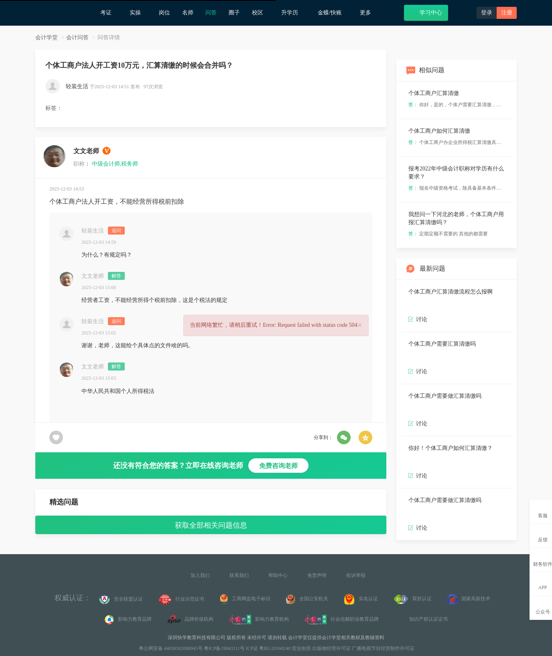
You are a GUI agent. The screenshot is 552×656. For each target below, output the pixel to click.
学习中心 (426, 12)
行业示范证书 (181, 599)
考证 (109, 13)
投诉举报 (355, 575)
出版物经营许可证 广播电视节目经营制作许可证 (363, 648)
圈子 (234, 13)
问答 (211, 13)
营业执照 (301, 648)
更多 (368, 13)
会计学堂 (46, 37)
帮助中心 (278, 575)
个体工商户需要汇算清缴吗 (442, 344)
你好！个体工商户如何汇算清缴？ (450, 448)
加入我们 (200, 575)
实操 (138, 13)
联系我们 (239, 575)
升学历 (293, 12)
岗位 (164, 13)
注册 (506, 13)
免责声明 (317, 575)
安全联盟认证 (121, 599)
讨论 (417, 371)
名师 (187, 13)
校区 (260, 13)
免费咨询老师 (278, 465)
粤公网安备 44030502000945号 (170, 648)
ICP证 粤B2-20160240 (268, 648)
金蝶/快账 (333, 13)
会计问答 (77, 37)
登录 (486, 13)
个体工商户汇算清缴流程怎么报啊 (450, 292)
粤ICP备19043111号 (224, 648)
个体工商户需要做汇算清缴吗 (444, 396)
